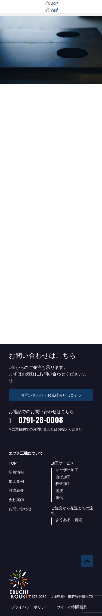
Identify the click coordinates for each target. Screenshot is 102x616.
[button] (51, 14)
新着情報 (16, 472)
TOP (13, 463)
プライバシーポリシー (30, 607)
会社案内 (16, 499)
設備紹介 (16, 490)
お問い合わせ (20, 509)
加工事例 (16, 481)
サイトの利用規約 (72, 607)
